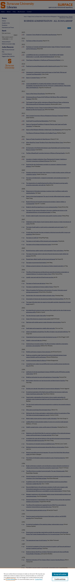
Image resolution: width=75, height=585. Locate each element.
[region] (37, 576)
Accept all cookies (60, 574)
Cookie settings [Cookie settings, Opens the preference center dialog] (59, 579)
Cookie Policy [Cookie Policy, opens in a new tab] (39, 579)
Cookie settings (10, 579)
